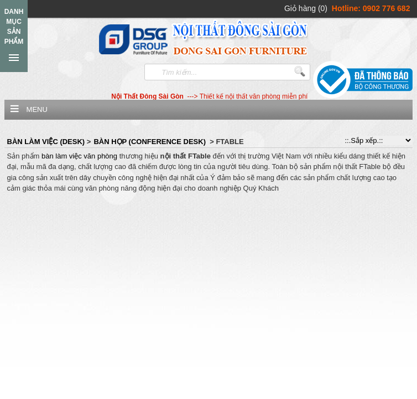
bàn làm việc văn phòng (79, 156)
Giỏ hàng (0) (305, 8)
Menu (37, 109)
